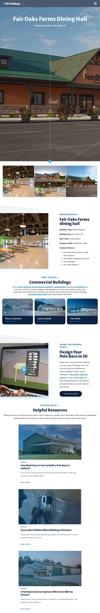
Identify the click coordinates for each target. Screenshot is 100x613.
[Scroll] (50, 162)
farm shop (74, 374)
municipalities (60, 287)
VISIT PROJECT (10, 321)
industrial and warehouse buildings (38, 287)
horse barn (79, 378)
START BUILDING (71, 394)
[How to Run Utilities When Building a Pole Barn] (50, 506)
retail (19, 287)
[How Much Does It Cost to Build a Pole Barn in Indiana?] (50, 442)
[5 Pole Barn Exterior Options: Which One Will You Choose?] (50, 568)
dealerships (79, 287)
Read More (25, 482)
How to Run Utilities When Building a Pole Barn (46, 530)
